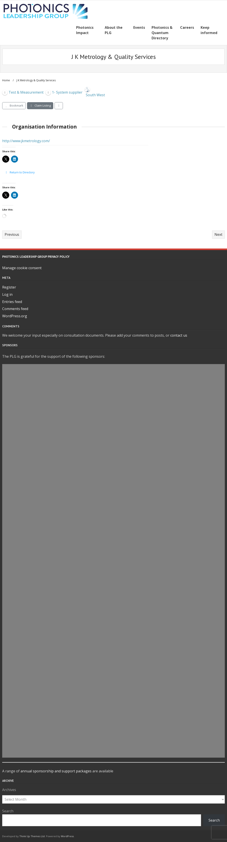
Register (9, 286)
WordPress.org (14, 315)
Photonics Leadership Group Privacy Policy (36, 256)
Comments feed (15, 308)
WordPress (67, 835)
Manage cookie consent (22, 267)
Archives (9, 789)
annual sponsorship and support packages (56, 770)
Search (7, 810)
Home (6, 80)
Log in (7, 294)
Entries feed (12, 301)
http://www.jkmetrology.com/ (26, 140)
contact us (178, 334)
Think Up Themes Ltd (32, 835)
